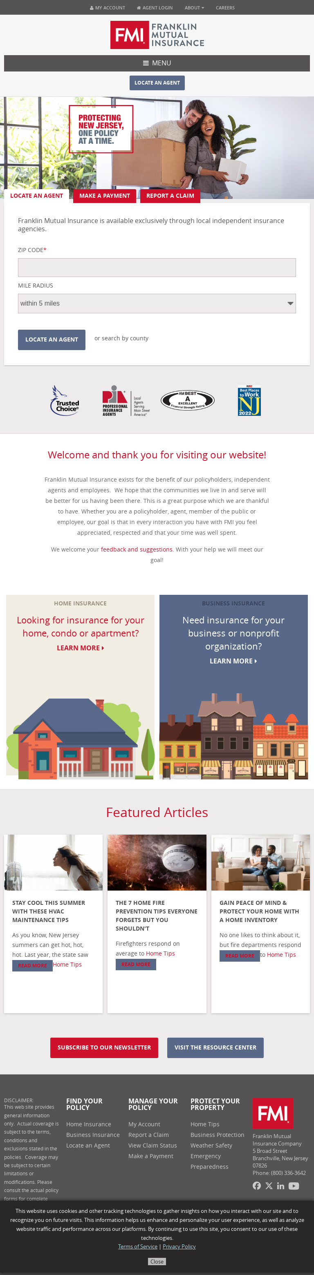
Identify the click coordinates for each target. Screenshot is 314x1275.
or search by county (121, 339)
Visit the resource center (215, 1047)
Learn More (80, 648)
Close (157, 1262)
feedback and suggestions (137, 549)
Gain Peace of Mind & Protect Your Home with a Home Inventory (259, 912)
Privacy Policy (179, 1247)
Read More (32, 966)
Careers (225, 7)
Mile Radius (35, 286)
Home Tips (67, 964)
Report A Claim (170, 195)
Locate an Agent (157, 83)
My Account (107, 7)
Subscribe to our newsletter (104, 1047)
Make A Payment (104, 195)
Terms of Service (137, 1247)
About (194, 7)
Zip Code (32, 250)
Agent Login (155, 7)
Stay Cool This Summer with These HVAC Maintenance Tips (48, 912)
